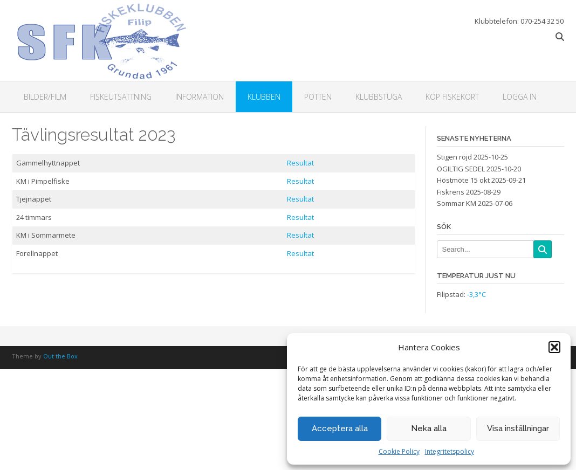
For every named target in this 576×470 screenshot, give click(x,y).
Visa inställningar (518, 428)
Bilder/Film (45, 97)
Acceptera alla (340, 428)
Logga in (520, 97)
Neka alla (429, 428)
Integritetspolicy (449, 451)
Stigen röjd (454, 157)
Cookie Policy (399, 451)
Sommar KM (456, 203)
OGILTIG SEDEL (461, 169)
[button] (554, 347)
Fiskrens (450, 192)
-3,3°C (476, 294)
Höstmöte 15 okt (463, 180)
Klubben (264, 97)
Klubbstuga (378, 97)
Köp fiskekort (452, 97)
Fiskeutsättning (121, 97)
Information (199, 97)
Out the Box (60, 356)
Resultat (300, 163)
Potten (318, 97)
